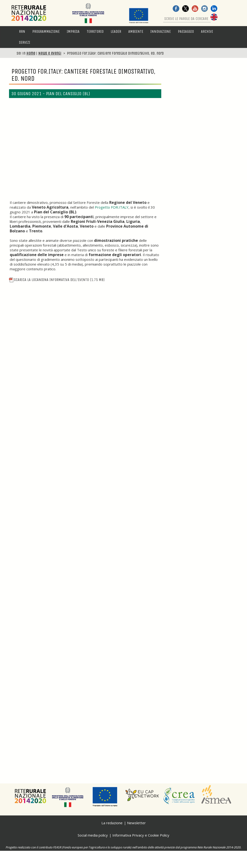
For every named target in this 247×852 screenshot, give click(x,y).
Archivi (207, 31)
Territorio (95, 31)
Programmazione (46, 31)
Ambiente (135, 31)
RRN (22, 31)
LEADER (116, 31)
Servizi (24, 42)
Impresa (73, 31)
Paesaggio (186, 31)
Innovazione (160, 31)
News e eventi (49, 53)
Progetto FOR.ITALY (111, 207)
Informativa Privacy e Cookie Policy (140, 835)
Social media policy (93, 835)
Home (30, 53)
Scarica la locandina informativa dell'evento (56, 279)
